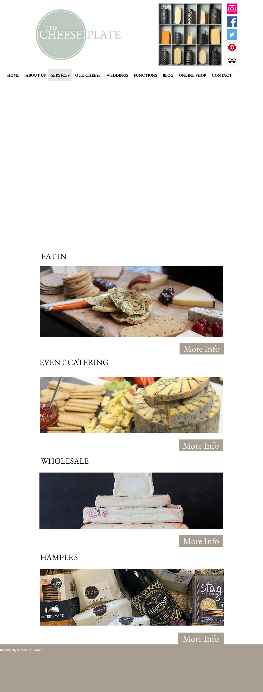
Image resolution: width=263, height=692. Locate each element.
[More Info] (202, 348)
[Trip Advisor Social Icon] (232, 60)
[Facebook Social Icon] (232, 21)
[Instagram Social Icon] (232, 8)
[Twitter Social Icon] (232, 34)
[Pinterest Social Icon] (232, 47)
